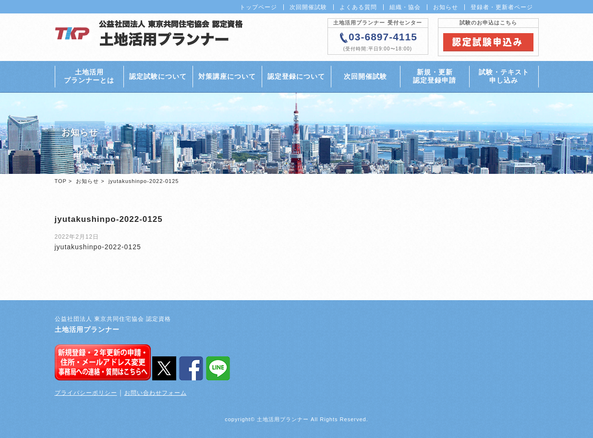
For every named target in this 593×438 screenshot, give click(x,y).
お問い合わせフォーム (155, 392)
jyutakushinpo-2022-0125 (98, 247)
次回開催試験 (308, 7)
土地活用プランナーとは (89, 76)
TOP (61, 181)
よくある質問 (358, 7)
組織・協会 (405, 7)
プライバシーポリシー (86, 392)
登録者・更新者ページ (502, 7)
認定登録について (296, 76)
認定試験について (158, 76)
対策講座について (227, 76)
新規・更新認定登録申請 (434, 76)
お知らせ (445, 7)
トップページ (258, 7)
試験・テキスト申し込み (504, 76)
